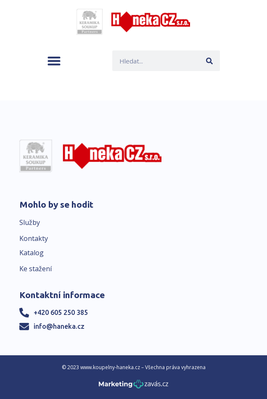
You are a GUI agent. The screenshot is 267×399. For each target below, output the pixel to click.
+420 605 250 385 (61, 312)
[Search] (209, 60)
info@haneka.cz (59, 326)
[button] (54, 61)
